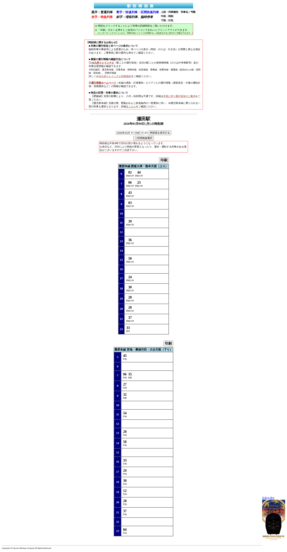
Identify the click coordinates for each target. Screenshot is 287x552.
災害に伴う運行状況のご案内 (179, 96)
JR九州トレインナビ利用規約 (115, 76)
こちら (132, 106)
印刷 (163, 160)
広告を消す (268, 498)
